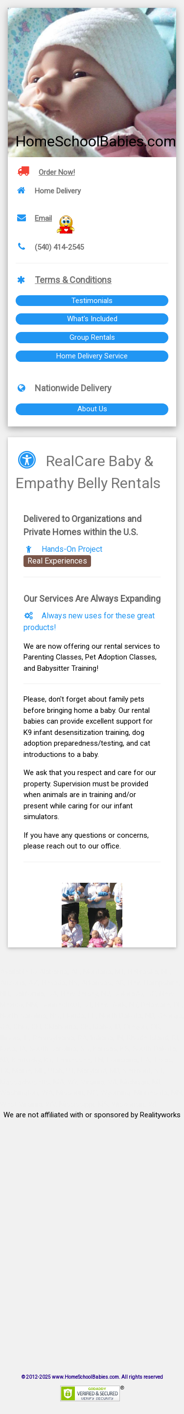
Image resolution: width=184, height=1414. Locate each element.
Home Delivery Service (92, 356)
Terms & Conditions (73, 280)
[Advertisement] (92, 1234)
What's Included (92, 318)
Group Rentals (92, 337)
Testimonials (92, 300)
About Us (92, 408)
